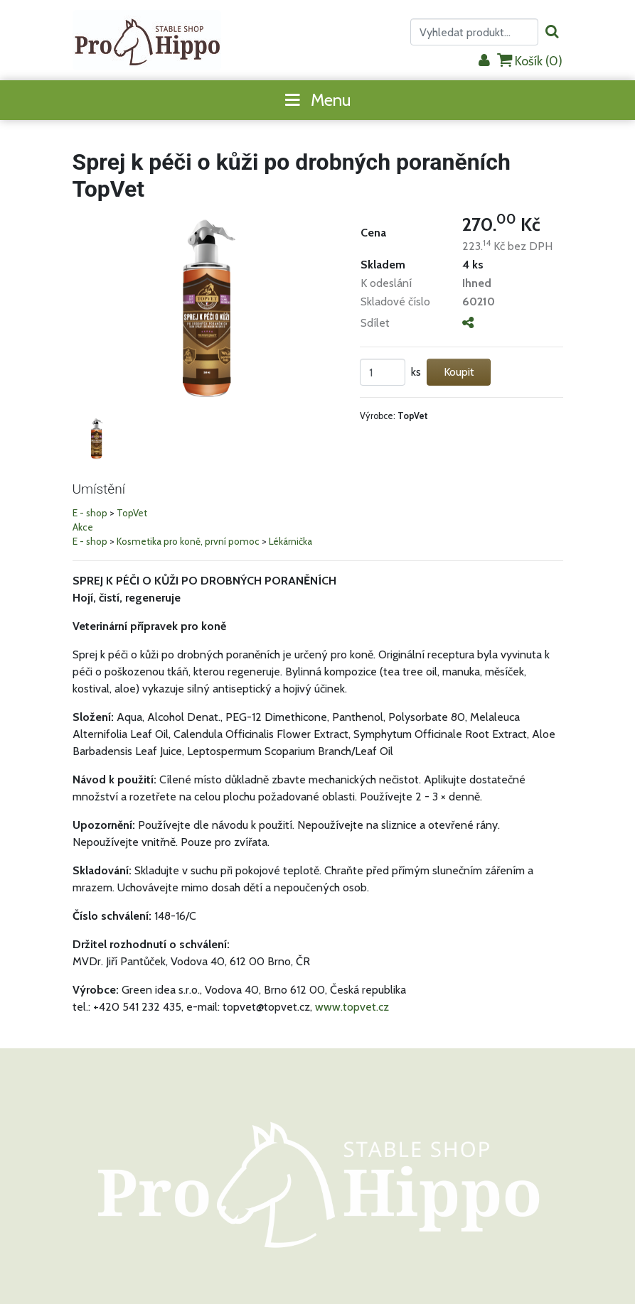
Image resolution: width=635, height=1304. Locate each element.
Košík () (529, 61)
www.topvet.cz (352, 1007)
